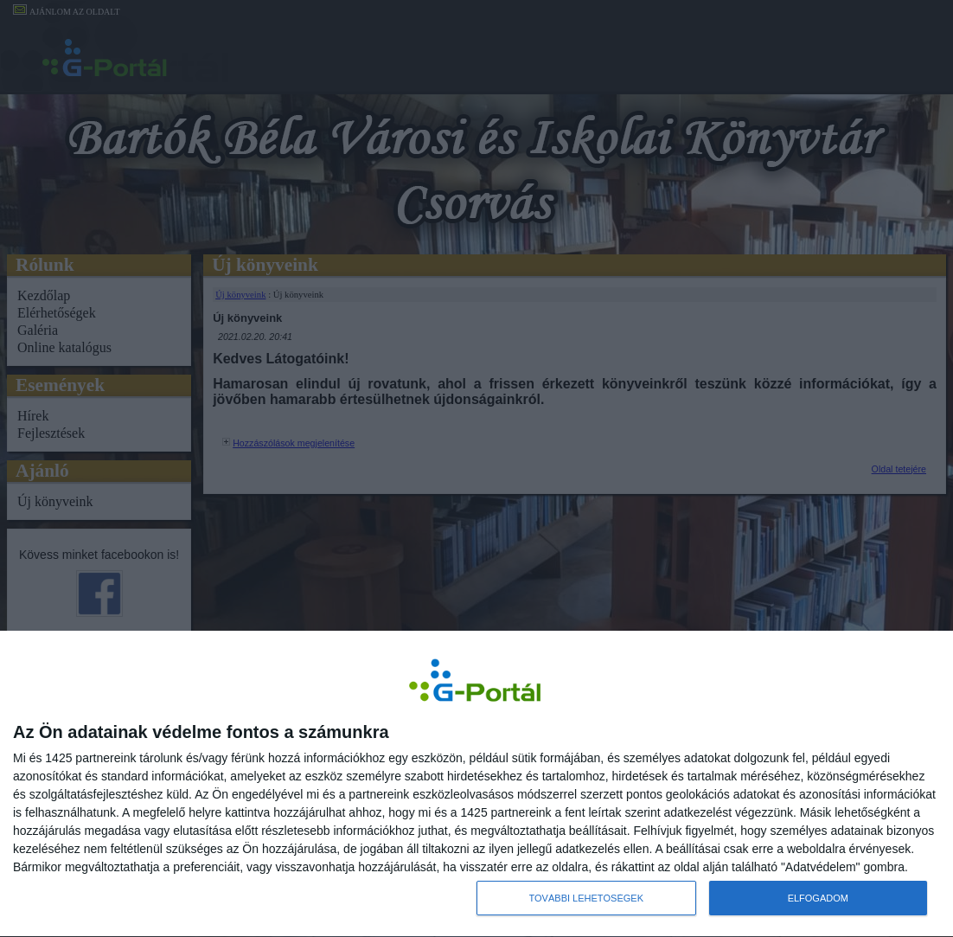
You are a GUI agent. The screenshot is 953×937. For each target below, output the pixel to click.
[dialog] (476, 784)
